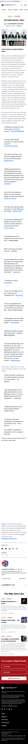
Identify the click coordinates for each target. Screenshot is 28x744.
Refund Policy (10, 735)
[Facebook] (2, 709)
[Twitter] (4, 709)
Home (3, 713)
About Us (4, 716)
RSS (24, 735)
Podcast (3, 617)
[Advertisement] (14, 457)
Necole (3, 524)
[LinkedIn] (6, 709)
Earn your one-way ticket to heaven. (9, 705)
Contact (3, 725)
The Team (4, 719)
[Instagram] (11, 709)
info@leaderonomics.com (9, 538)
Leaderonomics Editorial (16, 23)
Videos (21, 9)
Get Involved (5, 722)
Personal (17, 16)
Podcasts (15, 9)
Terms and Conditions (18, 735)
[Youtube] (9, 709)
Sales (6, 554)
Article (10, 16)
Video (3, 636)
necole (22, 534)
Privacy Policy (4, 735)
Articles (10, 9)
